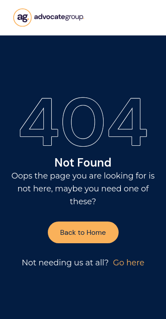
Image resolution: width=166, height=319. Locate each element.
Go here (128, 263)
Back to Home (83, 232)
